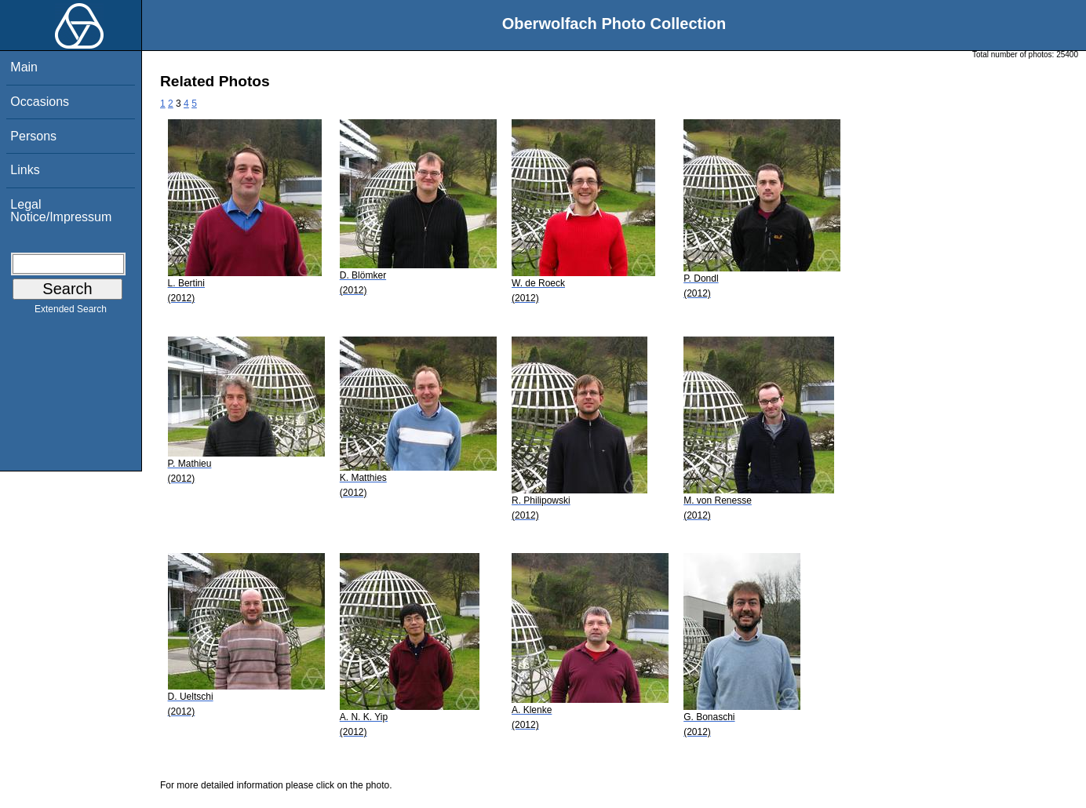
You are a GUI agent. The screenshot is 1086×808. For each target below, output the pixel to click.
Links (24, 170)
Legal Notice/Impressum (60, 211)
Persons (33, 136)
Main (24, 67)
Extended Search (71, 312)
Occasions (39, 101)
